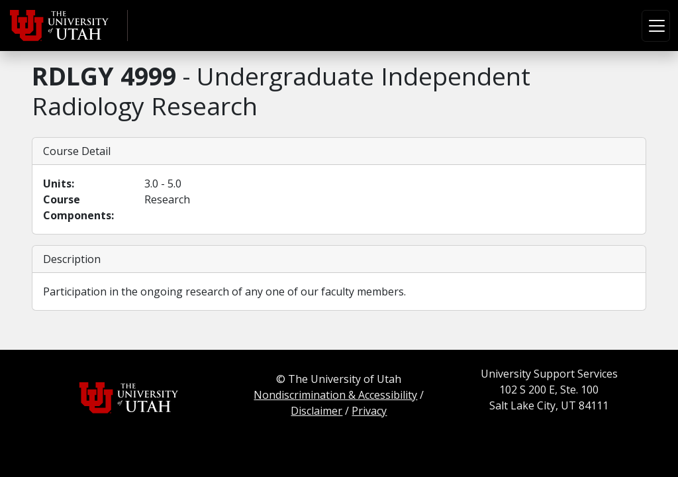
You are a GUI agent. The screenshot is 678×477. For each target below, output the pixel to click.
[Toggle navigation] (656, 26)
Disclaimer (316, 410)
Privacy (369, 410)
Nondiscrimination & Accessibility (335, 395)
